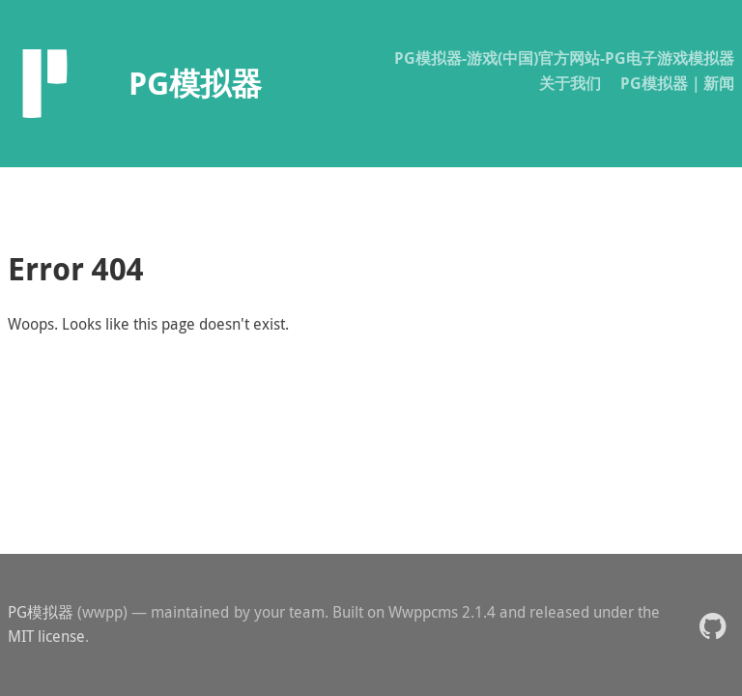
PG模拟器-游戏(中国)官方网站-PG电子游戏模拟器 (564, 58)
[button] (712, 625)
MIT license (46, 636)
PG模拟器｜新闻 (677, 83)
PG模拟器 (40, 612)
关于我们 (570, 83)
